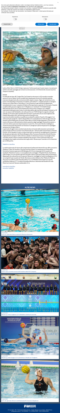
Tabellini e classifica (9, 144)
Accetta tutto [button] (53, 24)
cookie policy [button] (40, 6)
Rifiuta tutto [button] (41, 24)
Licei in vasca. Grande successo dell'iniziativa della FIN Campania (19, 271)
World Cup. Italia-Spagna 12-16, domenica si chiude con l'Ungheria (19, 357)
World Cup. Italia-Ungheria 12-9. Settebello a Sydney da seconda (19, 314)
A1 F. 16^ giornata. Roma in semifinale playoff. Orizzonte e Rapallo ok (20, 400)
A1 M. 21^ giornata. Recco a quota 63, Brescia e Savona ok (17, 234)
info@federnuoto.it (16, 411)
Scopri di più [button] (7, 24)
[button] (58, 2)
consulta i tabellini (8, 168)
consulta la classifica (9, 166)
